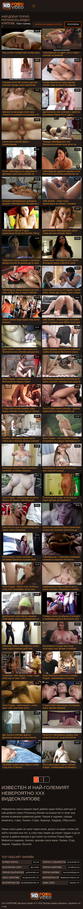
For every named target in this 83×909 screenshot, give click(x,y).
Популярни (73, 24)
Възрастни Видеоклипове (48, 24)
